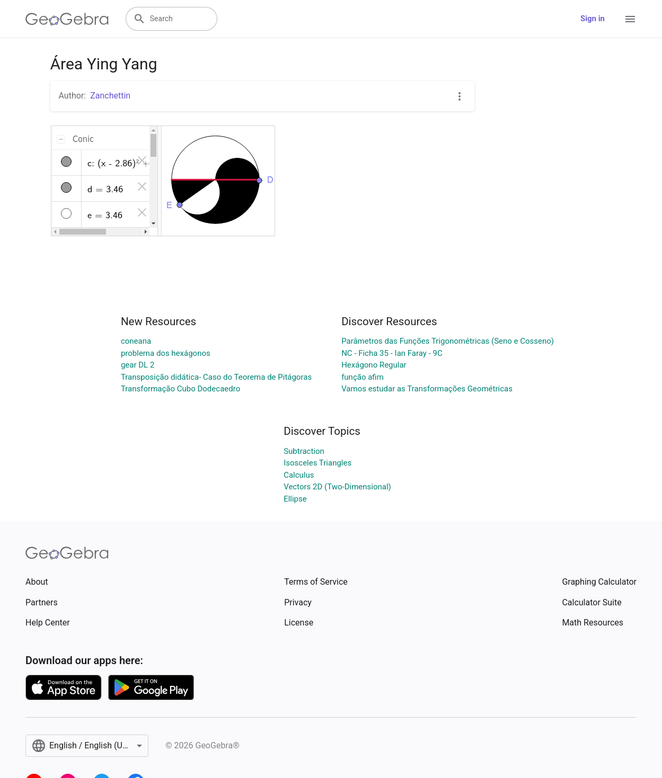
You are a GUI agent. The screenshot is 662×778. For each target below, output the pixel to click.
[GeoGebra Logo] (67, 19)
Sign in (592, 18)
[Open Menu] (630, 19)
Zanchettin (110, 96)
